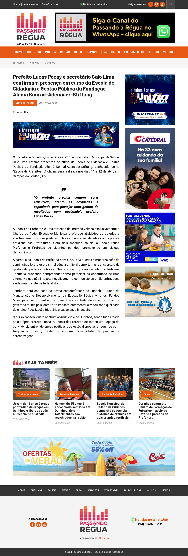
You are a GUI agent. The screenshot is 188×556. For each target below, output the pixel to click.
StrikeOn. (104, 538)
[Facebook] (151, 4)
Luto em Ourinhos (69, 394)
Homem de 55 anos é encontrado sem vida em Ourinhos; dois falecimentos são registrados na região (72, 410)
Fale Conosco (50, 4)
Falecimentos (134, 52)
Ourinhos (34, 52)
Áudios (154, 52)
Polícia (50, 52)
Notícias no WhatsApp (94, 4)
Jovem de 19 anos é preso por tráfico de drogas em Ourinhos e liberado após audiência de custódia (31, 409)
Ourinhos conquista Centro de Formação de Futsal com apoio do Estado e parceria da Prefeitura (155, 410)
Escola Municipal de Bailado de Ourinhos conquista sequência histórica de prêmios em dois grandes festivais (114, 410)
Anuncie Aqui (30, 4)
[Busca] (171, 4)
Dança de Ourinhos (112, 394)
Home (16, 4)
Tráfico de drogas (28, 394)
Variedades (112, 52)
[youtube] (162, 4)
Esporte (93, 52)
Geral (78, 52)
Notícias (34, 62)
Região (65, 52)
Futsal (147, 394)
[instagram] (156, 4)
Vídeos (168, 52)
